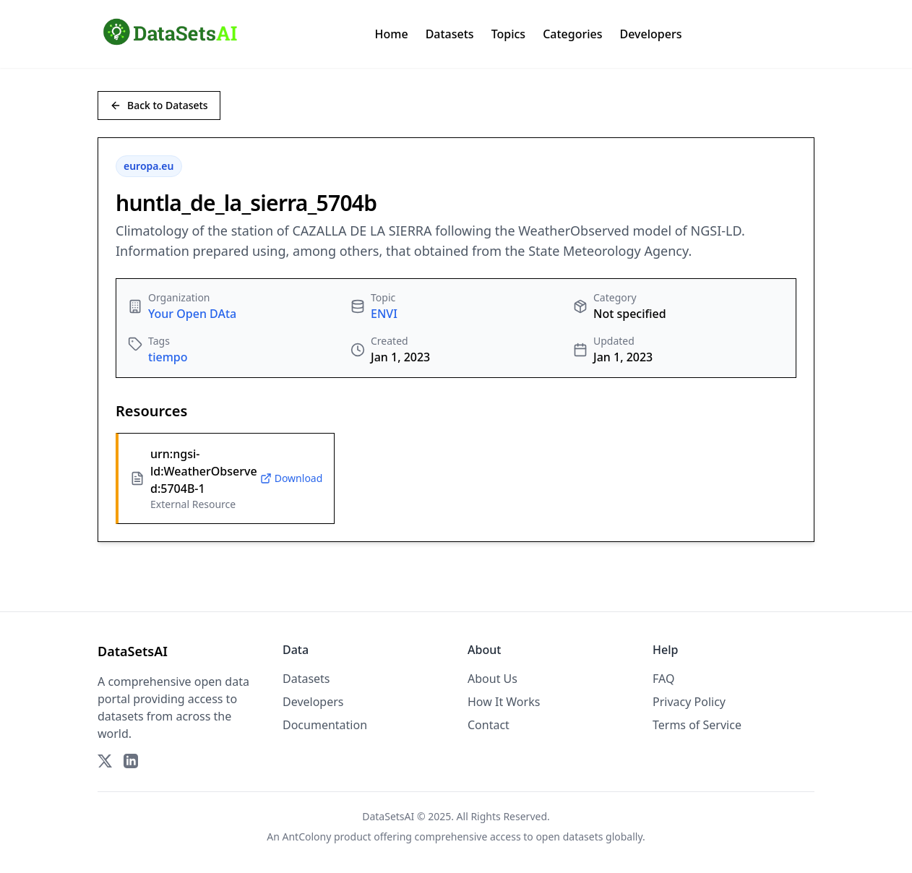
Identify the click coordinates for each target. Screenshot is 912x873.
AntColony (307, 836)
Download (291, 478)
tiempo (167, 357)
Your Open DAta (192, 314)
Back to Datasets (159, 105)
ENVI (384, 314)
